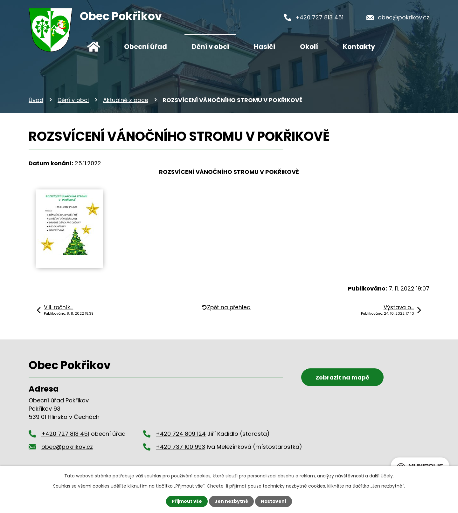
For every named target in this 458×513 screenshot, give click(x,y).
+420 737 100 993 (180, 447)
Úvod (94, 45)
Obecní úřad (145, 46)
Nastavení (273, 501)
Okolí (309, 46)
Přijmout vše (187, 501)
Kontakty (359, 46)
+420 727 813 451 (319, 17)
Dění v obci (210, 46)
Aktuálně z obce (125, 100)
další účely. (381, 476)
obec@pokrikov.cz (403, 17)
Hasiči (264, 46)
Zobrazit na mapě (342, 377)
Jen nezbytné (231, 501)
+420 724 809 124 (181, 434)
